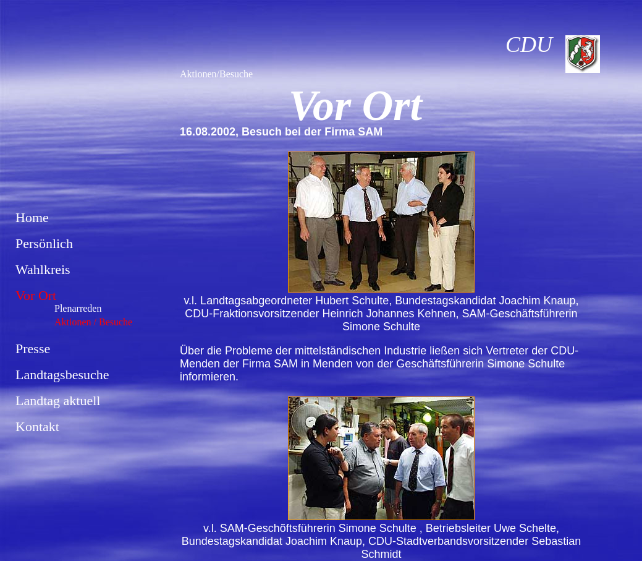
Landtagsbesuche (62, 374)
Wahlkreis (42, 269)
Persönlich (44, 243)
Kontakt (37, 426)
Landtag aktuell (57, 400)
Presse (32, 348)
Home (32, 217)
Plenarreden (77, 308)
